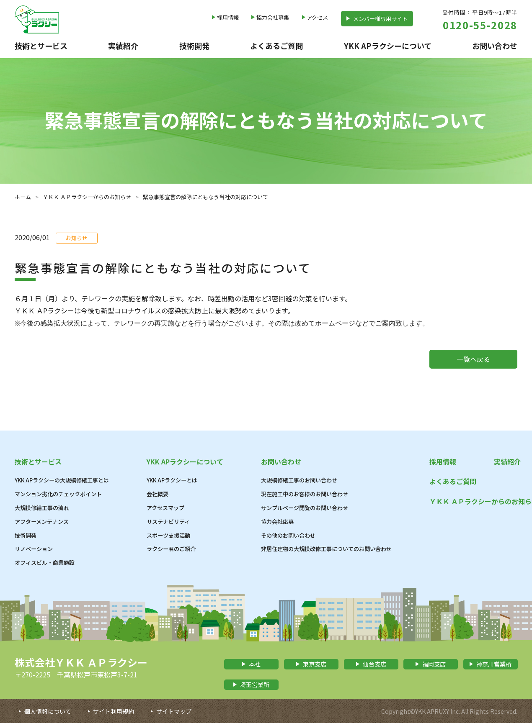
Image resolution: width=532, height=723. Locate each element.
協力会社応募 (277, 522)
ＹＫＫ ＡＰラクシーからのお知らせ (87, 197)
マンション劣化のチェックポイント (58, 494)
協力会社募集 (272, 17)
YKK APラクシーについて (387, 45)
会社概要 (157, 494)
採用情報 (228, 17)
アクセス (317, 17)
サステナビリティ (168, 522)
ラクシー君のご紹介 (171, 549)
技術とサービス (41, 45)
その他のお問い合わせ (288, 535)
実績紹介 (123, 45)
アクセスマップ (165, 508)
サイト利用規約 (113, 711)
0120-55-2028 (480, 25)
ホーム (23, 197)
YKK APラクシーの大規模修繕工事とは (62, 480)
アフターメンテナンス (42, 522)
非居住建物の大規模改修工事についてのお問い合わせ (326, 549)
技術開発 (194, 45)
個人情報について (47, 711)
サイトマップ (173, 711)
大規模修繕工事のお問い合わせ (299, 480)
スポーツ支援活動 (168, 535)
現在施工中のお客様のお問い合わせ (304, 494)
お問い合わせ (494, 45)
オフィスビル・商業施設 (45, 563)
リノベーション (34, 549)
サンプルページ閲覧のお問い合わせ (304, 508)
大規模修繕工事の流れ (42, 508)
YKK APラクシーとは (172, 480)
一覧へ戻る (473, 359)
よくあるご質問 (276, 45)
